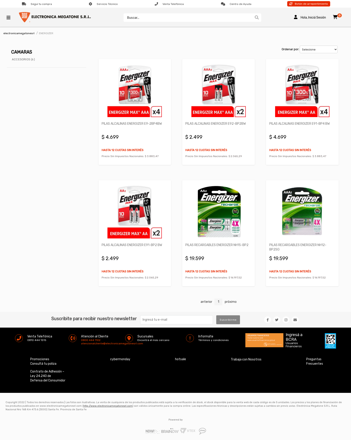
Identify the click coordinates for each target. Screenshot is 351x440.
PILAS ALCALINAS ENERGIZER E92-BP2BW (216, 123)
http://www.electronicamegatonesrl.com (108, 405)
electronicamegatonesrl (18, 33)
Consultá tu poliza (43, 363)
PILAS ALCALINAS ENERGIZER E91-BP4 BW (299, 123)
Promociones (39, 359)
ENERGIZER (46, 33)
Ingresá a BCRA (294, 336)
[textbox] (187, 17)
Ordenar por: (290, 49)
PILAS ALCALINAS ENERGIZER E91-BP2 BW (132, 244)
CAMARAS (21, 52)
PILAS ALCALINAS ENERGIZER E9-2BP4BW (132, 123)
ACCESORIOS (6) (23, 59)
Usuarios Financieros (294, 344)
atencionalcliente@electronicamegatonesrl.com (85, 343)
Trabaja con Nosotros (246, 359)
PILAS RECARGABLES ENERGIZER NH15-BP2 (217, 244)
